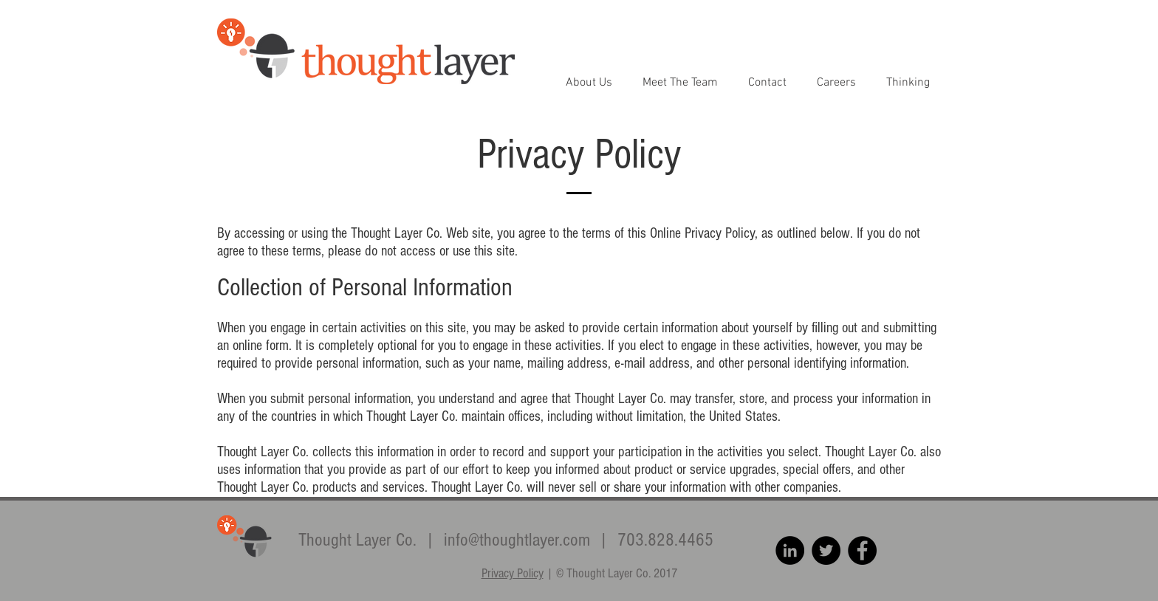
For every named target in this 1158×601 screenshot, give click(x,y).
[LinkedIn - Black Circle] (789, 550)
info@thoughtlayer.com (517, 539)
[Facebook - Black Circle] (862, 550)
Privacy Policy (513, 573)
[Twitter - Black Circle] (826, 550)
